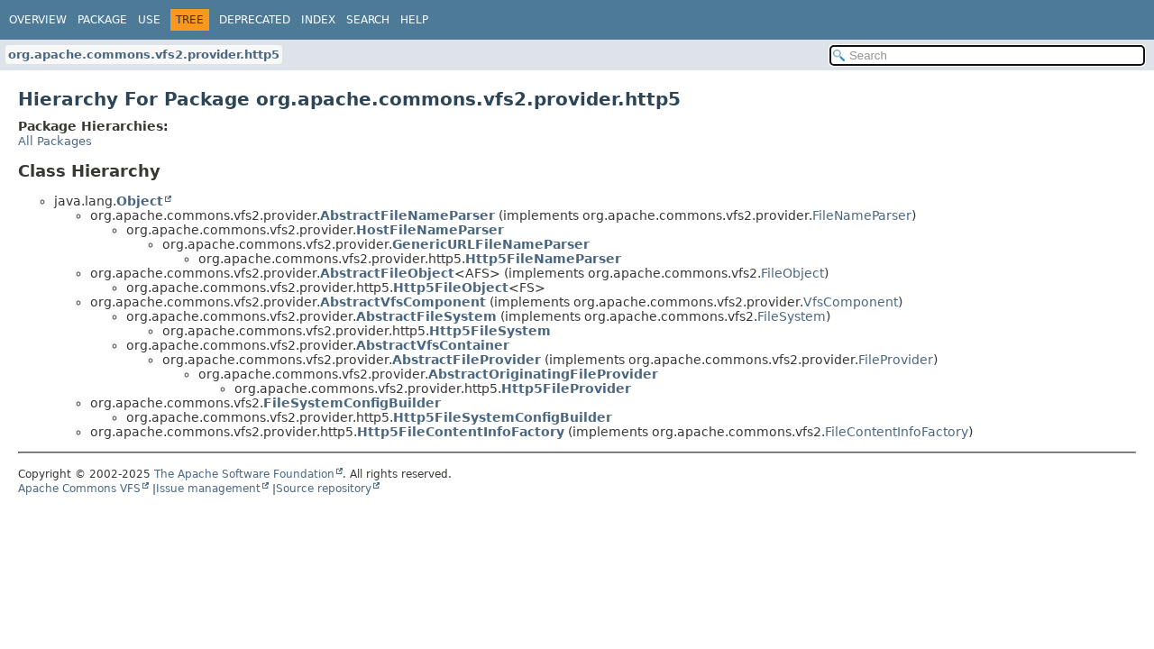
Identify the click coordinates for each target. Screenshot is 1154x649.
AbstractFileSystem (426, 316)
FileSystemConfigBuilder (352, 403)
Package (102, 20)
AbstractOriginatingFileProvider (543, 374)
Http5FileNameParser (543, 258)
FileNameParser (861, 215)
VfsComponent (850, 302)
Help (414, 20)
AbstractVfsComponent (403, 302)
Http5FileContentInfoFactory (460, 432)
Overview (38, 20)
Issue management (208, 488)
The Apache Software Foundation (244, 474)
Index (318, 20)
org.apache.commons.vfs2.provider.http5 (143, 54)
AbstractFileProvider (466, 359)
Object (139, 201)
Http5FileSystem (490, 331)
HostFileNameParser (430, 230)
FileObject (792, 273)
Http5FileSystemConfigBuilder (502, 417)
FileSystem (791, 316)
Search (367, 20)
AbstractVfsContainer (432, 345)
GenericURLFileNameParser (491, 244)
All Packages (55, 141)
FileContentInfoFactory (896, 432)
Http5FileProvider (566, 388)
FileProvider (895, 359)
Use (149, 20)
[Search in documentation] (987, 55)
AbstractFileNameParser (407, 215)
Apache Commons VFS (79, 488)
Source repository (323, 488)
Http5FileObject (450, 287)
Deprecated (254, 20)
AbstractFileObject (387, 273)
